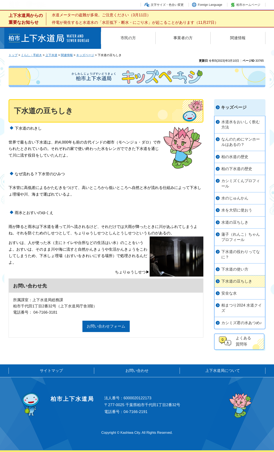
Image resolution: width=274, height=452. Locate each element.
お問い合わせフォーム (106, 326)
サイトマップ (51, 370)
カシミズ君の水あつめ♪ (241, 323)
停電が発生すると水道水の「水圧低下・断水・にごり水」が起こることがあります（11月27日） (135, 22)
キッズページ (85, 55)
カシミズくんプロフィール (240, 183)
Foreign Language (210, 4)
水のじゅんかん (234, 198)
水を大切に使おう (236, 210)
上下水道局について (222, 370)
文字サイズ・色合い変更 (167, 4)
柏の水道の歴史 (234, 157)
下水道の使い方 (234, 269)
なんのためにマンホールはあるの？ (240, 142)
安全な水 (229, 293)
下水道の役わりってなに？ (240, 254)
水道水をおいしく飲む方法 (240, 124)
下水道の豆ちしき (236, 281)
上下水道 (51, 55)
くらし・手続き (31, 55)
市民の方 (128, 38)
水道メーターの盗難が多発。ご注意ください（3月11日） (101, 15)
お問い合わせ (137, 370)
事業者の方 (183, 38)
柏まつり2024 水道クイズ (241, 308)
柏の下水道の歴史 (236, 169)
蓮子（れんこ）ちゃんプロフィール (240, 237)
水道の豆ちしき (234, 222)
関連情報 (238, 38)
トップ (13, 55)
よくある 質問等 (243, 341)
